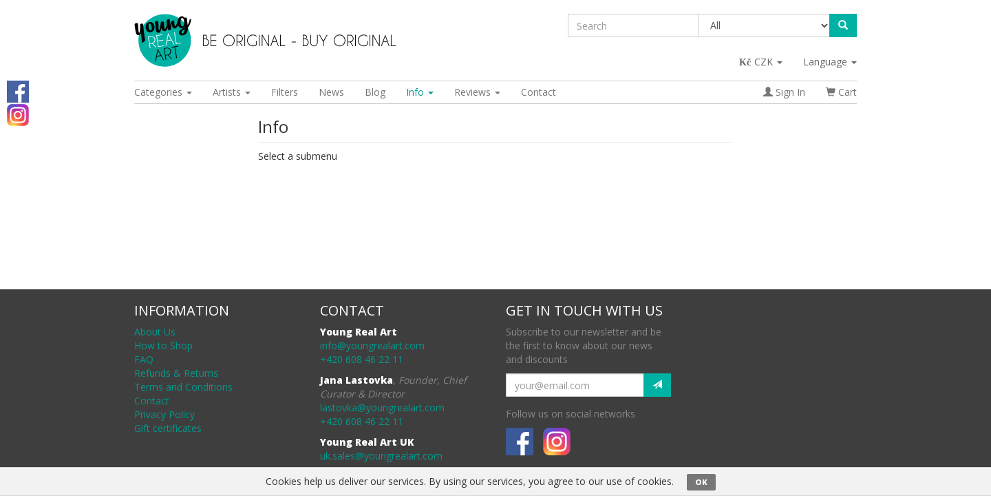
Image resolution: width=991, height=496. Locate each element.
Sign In (784, 92)
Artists (232, 92)
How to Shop (163, 345)
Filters (284, 92)
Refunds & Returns (176, 373)
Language (830, 61)
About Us (154, 331)
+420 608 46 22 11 (361, 359)
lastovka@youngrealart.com (382, 407)
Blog (375, 92)
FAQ (143, 359)
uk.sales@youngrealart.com (381, 455)
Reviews (477, 92)
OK (701, 482)
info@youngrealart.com (372, 345)
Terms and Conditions (183, 386)
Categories (163, 92)
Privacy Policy (164, 414)
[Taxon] (765, 25)
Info (420, 92)
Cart (841, 92)
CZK (761, 61)
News (331, 92)
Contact (538, 92)
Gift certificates (168, 428)
